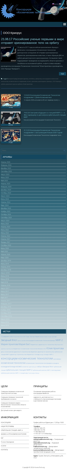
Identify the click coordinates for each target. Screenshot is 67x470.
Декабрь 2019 (6, 260)
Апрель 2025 (5, 183)
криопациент (42, 81)
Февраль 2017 (6, 303)
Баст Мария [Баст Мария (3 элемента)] (36, 336)
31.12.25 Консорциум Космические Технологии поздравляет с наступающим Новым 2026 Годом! (43, 131)
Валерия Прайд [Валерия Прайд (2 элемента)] (43, 336)
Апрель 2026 (5, 162)
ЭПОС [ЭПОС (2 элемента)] (44, 348)
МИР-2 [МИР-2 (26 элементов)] (59, 340)
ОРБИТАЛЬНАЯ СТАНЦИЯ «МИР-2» (12, 430)
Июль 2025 (5, 177)
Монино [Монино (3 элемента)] (40, 348)
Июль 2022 (5, 230)
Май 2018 (4, 282)
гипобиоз (32, 78)
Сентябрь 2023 (6, 217)
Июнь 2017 (5, 294)
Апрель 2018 (5, 285)
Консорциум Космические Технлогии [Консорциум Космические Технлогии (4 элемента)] (38, 340)
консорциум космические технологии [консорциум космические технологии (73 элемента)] (27, 358)
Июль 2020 (5, 248)
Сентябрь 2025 (6, 171)
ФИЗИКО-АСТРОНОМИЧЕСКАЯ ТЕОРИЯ (13, 434)
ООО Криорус (57, 81)
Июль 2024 (5, 199)
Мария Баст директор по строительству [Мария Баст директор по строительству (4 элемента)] (44, 344)
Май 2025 (4, 180)
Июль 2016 (5, 322)
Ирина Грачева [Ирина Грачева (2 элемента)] (21, 340)
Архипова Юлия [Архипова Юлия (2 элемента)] (19, 336)
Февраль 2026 (6, 165)
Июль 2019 (5, 263)
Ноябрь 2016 (5, 310)
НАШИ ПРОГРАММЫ (7, 426)
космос (29, 81)
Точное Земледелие (7, 442)
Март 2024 (5, 205)
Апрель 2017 (5, 300)
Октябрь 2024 (6, 193)
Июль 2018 (5, 276)
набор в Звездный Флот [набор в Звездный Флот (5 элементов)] (45, 366)
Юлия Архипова (28, 84)
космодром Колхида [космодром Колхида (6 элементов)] (8, 366)
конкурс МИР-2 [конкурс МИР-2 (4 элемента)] (48, 354)
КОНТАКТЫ (4, 449)
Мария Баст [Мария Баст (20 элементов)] (24, 344)
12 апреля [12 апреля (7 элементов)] (5, 336)
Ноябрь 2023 (5, 211)
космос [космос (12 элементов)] (19, 366)
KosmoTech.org (39, 467)
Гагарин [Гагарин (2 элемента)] (50, 336)
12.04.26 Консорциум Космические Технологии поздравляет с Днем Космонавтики (42, 96)
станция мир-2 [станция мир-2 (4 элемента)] (24, 373)
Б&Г (2, 438)
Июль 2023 (5, 223)
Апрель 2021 (5, 239)
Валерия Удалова (23, 78)
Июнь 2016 (5, 325)
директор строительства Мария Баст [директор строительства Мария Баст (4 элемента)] (22, 354)
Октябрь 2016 (6, 313)
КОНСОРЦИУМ (6, 422)
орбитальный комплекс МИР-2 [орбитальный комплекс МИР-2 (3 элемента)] (42, 370)
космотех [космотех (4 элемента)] (25, 366)
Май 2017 (4, 297)
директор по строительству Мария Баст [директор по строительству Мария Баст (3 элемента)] (25, 352)
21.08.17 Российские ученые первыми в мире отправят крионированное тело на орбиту (32, 40)
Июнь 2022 (5, 233)
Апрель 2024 (5, 202)
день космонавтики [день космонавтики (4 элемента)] (7, 352)
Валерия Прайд (12, 78)
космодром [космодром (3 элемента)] (55, 363)
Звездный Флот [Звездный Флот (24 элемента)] (9, 340)
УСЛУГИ (3, 446)
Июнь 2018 (5, 279)
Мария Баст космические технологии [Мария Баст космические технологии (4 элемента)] (25, 348)
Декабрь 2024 (6, 190)
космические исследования (17, 81)
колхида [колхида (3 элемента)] (37, 354)
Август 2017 (5, 288)
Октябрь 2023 (6, 214)
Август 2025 (5, 174)
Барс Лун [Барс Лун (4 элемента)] (29, 336)
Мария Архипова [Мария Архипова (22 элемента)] (9, 344)
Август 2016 (5, 319)
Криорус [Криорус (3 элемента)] (52, 340)
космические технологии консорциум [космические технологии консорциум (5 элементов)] (39, 363)
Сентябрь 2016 (6, 316)
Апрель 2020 (5, 254)
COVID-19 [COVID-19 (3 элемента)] (11, 336)
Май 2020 (4, 251)
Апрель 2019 (5, 267)
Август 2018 (5, 273)
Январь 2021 (5, 242)
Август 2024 (5, 196)
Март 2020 (5, 257)
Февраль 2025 (6, 186)
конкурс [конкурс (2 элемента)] (42, 354)
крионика (35, 81)
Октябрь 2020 (6, 245)
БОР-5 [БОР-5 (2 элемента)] (24, 336)
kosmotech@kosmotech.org (43, 450)
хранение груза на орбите (14, 84)
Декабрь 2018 (6, 270)
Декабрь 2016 (6, 307)
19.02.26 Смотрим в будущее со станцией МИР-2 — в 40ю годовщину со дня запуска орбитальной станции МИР (45, 114)
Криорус (49, 81)
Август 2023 (5, 220)
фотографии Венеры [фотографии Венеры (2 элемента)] (34, 373)
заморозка (38, 78)
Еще (62, 74)
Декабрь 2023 (6, 208)
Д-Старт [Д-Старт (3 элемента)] (54, 336)
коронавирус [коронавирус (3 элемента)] (57, 359)
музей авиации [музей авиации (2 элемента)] (32, 366)
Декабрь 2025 (6, 168)
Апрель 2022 (5, 236)
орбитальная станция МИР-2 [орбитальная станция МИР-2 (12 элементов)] (19, 369)
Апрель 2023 (5, 226)
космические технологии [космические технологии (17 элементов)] (13, 362)
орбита (3, 84)
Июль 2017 (5, 291)
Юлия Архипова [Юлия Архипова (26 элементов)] (55, 348)
